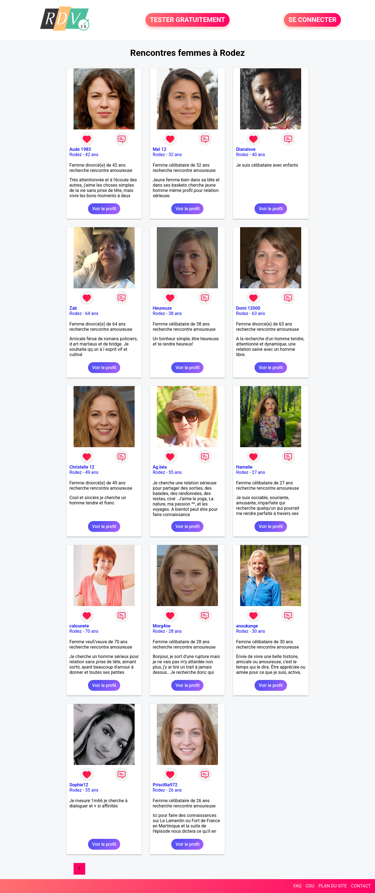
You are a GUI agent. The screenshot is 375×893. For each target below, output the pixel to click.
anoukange (247, 626)
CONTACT (361, 886)
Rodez (75, 154)
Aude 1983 (80, 149)
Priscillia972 (165, 784)
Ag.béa (160, 467)
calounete (79, 626)
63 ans (258, 313)
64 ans (92, 313)
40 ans (258, 154)
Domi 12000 (248, 308)
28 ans (175, 631)
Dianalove (245, 149)
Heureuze (162, 308)
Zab (73, 308)
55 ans (175, 472)
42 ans (92, 154)
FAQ (297, 886)
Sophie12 (78, 784)
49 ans (92, 472)
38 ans (175, 313)
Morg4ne (161, 626)
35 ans (92, 790)
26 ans (175, 790)
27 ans (258, 472)
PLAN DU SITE (333, 886)
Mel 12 (159, 149)
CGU (310, 886)
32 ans (175, 154)
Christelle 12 (81, 467)
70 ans (92, 631)
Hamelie (244, 467)
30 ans (258, 631)
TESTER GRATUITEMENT (187, 20)
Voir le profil (104, 208)
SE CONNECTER (312, 20)
